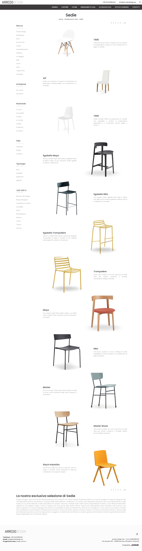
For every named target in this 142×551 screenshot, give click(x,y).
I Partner (64, 7)
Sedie (81, 19)
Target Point (20, 71)
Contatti (136, 7)
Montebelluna (21, 214)
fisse (17, 170)
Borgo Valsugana (22, 200)
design (18, 150)
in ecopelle (20, 113)
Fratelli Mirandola (22, 49)
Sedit (18, 67)
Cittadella (19, 207)
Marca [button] (19, 25)
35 (125, 23)
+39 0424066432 (17, 537)
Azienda (55, 7)
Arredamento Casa (88, 7)
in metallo (19, 120)
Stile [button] (18, 140)
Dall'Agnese (20, 35)
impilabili (19, 173)
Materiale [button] (21, 103)
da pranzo (19, 94)
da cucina (19, 90)
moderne (19, 154)
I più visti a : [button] (21, 190)
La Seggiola (20, 56)
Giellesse (19, 53)
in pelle (18, 124)
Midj (17, 60)
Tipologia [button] (20, 163)
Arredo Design (21, 32)
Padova (18, 217)
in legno (19, 117)
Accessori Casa (105, 7)
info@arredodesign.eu (15, 539)
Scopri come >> (21, 541)
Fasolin (18, 46)
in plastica (19, 127)
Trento (18, 221)
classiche (19, 147)
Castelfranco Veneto (23, 203)
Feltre (18, 210)
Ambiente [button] (21, 84)
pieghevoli (19, 177)
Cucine (74, 7)
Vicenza (19, 228)
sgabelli (18, 180)
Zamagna (19, 74)
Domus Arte (20, 42)
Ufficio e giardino (122, 7)
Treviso (18, 225)
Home (61, 19)
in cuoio (19, 110)
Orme (18, 64)
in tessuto (19, 131)
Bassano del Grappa (23, 196)
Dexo (18, 39)
